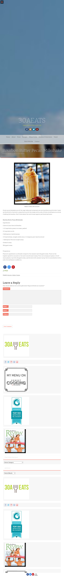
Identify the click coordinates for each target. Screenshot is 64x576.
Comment (6, 288)
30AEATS (32, 120)
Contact (37, 141)
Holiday (14, 275)
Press (19, 137)
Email (5, 310)
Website (5, 314)
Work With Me (28, 141)
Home (8, 137)
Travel (56, 137)
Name (5, 306)
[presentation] (15, 321)
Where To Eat (33, 137)
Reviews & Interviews (45, 137)
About (14, 137)
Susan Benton (21, 153)
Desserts (10, 275)
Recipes (24, 137)
